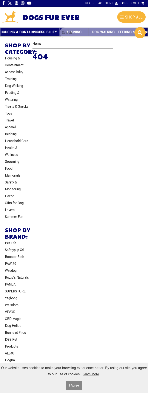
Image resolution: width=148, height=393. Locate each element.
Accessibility (44, 32)
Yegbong (11, 298)
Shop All (131, 17)
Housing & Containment (15, 32)
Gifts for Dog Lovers (14, 206)
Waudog (11, 271)
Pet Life (10, 243)
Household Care (16, 141)
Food (8, 168)
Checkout (133, 3)
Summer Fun (14, 217)
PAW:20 (10, 264)
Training (11, 79)
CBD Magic (13, 319)
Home (36, 44)
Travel (9, 120)
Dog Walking (14, 86)
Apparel (10, 127)
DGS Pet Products (11, 342)
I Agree (74, 385)
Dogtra (10, 360)
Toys (8, 113)
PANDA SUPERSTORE (15, 287)
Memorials (12, 175)
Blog (89, 3)
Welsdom (11, 305)
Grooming (12, 162)
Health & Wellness (11, 151)
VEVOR (10, 312)
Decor (9, 196)
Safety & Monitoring (13, 185)
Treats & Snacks (16, 106)
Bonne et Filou (15, 333)
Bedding (11, 134)
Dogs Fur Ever (51, 17)
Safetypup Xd (14, 250)
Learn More (91, 374)
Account (108, 3)
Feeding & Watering (12, 96)
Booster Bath (14, 257)
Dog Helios (13, 326)
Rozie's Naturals (17, 277)
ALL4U (9, 353)
